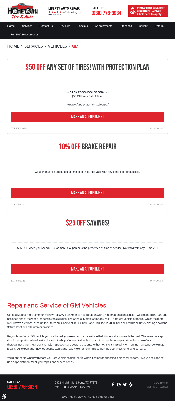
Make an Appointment (87, 116)
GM (75, 46)
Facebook (113, 384)
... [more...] (101, 104)
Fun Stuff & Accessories (24, 34)
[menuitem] (11, 26)
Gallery (143, 26)
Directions (126, 26)
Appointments (103, 26)
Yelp (131, 384)
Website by (157, 387)
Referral (159, 26)
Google (119, 384)
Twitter (125, 384)
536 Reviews (55, 14)
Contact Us (46, 26)
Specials (82, 26)
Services (27, 26)
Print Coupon (157, 128)
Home (11, 26)
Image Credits (160, 383)
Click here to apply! (150, 14)
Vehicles (57, 46)
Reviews (65, 26)
